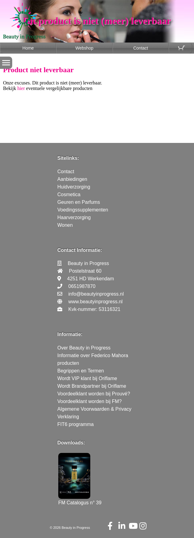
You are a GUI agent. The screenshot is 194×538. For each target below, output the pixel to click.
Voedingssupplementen (82, 209)
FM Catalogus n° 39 (80, 500)
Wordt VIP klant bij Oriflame (87, 378)
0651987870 (81, 286)
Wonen (65, 225)
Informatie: (70, 334)
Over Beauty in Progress (83, 347)
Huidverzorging (73, 186)
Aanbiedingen (72, 179)
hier (21, 88)
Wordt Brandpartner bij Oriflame (91, 386)
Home (28, 48)
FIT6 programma (75, 424)
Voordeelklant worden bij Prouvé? (93, 393)
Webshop (84, 48)
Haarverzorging (74, 217)
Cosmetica (69, 194)
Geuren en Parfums (78, 202)
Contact (140, 48)
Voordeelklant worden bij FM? (89, 401)
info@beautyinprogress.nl (96, 294)
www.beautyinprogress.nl (95, 301)
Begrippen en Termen (80, 370)
